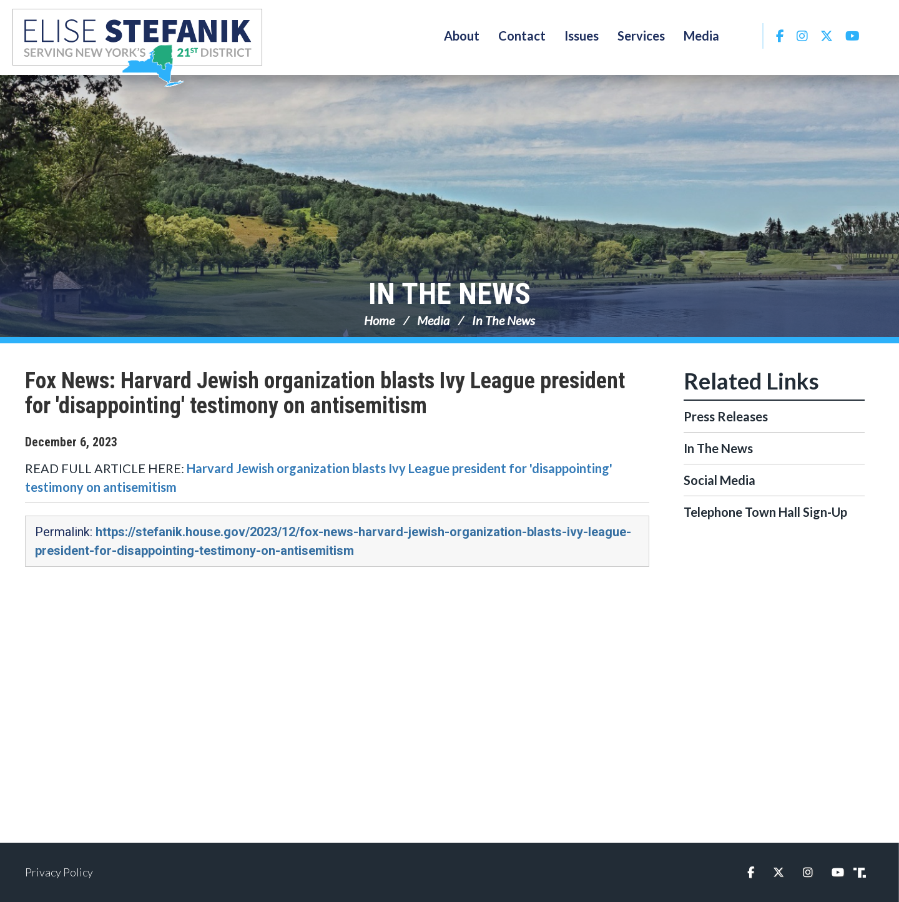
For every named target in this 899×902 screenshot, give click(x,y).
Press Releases (726, 416)
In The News (449, 293)
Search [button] (745, 35)
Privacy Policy (59, 872)
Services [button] (641, 35)
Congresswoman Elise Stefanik (137, 47)
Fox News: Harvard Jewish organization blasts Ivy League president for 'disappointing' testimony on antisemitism (325, 393)
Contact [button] (522, 35)
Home (379, 320)
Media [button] (701, 35)
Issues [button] (581, 35)
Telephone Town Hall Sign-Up (765, 511)
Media (433, 320)
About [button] (461, 35)
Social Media (719, 480)
